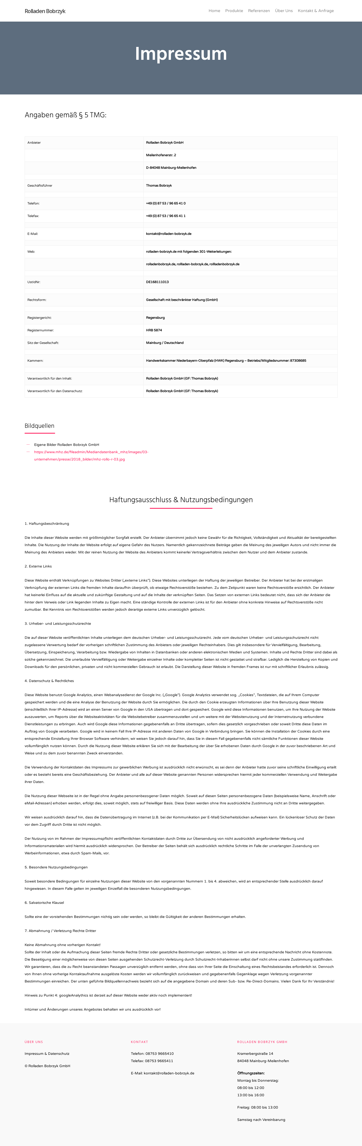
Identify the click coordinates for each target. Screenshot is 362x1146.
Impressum (34, 1054)
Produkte (234, 10)
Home (214, 10)
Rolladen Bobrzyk (45, 11)
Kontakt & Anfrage (316, 10)
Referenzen (259, 10)
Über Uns (284, 10)
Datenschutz (58, 1054)
